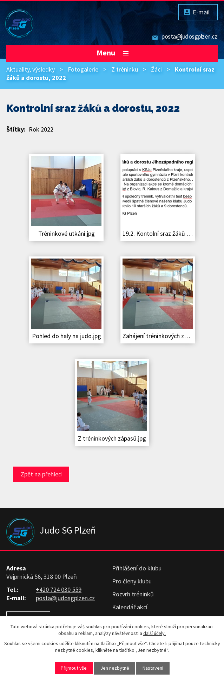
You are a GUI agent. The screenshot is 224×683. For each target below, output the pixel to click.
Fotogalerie (83, 69)
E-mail (201, 12)
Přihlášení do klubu (137, 568)
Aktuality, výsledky (30, 69)
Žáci (156, 69)
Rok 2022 (41, 129)
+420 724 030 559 (58, 589)
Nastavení (153, 668)
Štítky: (16, 129)
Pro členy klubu (132, 581)
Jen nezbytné (114, 668)
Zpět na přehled (41, 474)
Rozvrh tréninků (133, 594)
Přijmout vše (74, 668)
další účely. (154, 633)
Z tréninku (124, 69)
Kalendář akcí (129, 607)
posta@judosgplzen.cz (189, 36)
